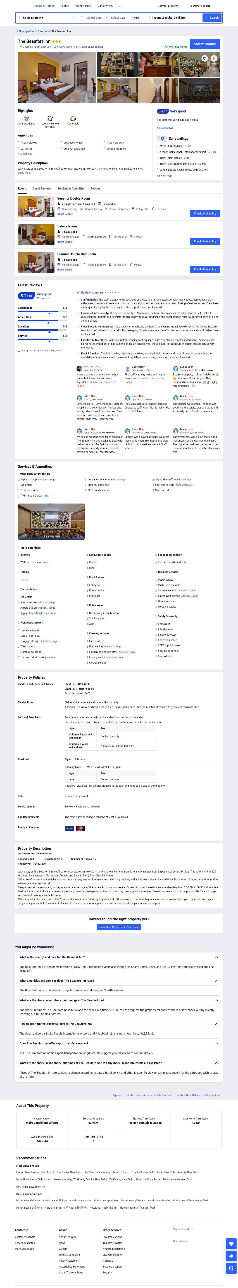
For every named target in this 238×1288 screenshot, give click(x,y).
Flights (64, 6)
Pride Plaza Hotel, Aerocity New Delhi (178, 1172)
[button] (120, 6)
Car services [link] (105, 6)
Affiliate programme (114, 1248)
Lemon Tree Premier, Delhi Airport (35, 1172)
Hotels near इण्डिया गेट (133, 1200)
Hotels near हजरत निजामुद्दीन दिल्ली (137, 1207)
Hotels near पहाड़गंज (80, 1200)
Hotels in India (144, 1095)
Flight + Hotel (83, 6)
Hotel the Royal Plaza (148, 1179)
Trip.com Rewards (112, 1242)
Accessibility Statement (72, 1266)
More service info (24, 1248)
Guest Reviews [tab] (42, 188)
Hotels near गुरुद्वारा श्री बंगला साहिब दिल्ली (66, 1207)
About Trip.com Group (71, 1272)
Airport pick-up (28, 479)
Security (107, 1272)
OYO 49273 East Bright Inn (31, 1186)
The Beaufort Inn (34, 41)
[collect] (231, 1243)
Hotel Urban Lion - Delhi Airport (33, 1179)
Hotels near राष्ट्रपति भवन (29, 1207)
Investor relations (112, 1237)
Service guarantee (25, 1242)
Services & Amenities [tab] (71, 188)
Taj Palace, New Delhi (121, 1179)
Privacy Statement (69, 1260)
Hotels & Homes (44, 6)
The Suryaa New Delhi (69, 1172)
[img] (57, 77)
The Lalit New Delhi (143, 1172)
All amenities (25, 153)
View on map (164, 175)
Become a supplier (113, 1266)
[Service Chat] (231, 1268)
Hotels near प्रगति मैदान (55, 1200)
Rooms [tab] (22, 188)
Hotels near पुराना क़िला (106, 1200)
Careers (63, 1248)
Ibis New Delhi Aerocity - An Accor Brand (106, 1172)
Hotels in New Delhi (187, 1095)
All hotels (108, 1260)
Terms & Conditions (69, 1254)
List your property (112, 1254)
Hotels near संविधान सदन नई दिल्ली (190, 1200)
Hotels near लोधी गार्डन (28, 1200)
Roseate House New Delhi (177, 1179)
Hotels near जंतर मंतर (159, 1200)
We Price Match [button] (178, 46)
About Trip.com (67, 1237)
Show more (24, 172)
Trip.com (117, 1095)
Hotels (129, 1095)
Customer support (25, 1237)
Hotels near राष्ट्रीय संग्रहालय (103, 1207)
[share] (231, 1256)
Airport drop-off (164, 479)
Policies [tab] (95, 188)
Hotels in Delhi (164, 1095)
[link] (167, 6)
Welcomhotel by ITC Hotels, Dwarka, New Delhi (80, 1179)
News (62, 1242)
